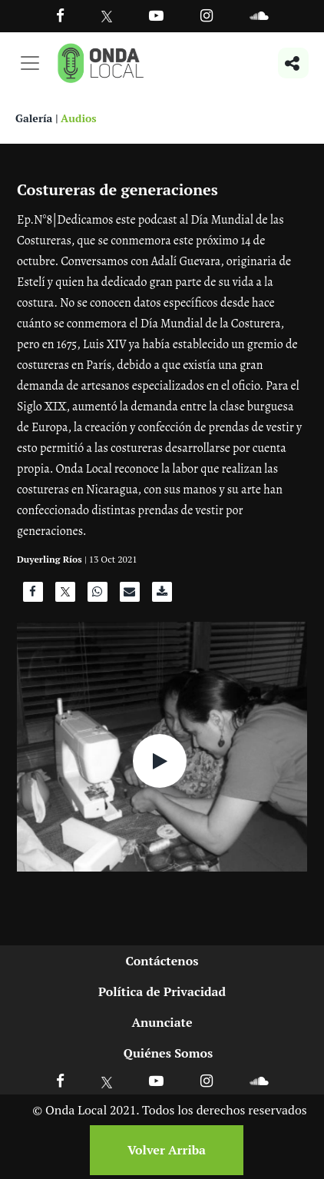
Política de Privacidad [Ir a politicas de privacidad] (162, 991)
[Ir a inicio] (100, 63)
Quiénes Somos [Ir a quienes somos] (168, 1052)
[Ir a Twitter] (107, 16)
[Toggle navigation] (30, 63)
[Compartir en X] (65, 595)
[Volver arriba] (162, 1150)
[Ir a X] (107, 1080)
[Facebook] (60, 15)
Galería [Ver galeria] (33, 118)
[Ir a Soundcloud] (259, 1080)
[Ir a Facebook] (60, 1080)
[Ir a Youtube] (156, 15)
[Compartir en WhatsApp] (97, 595)
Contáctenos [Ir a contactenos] (162, 960)
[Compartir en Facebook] (33, 595)
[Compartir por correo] (130, 595)
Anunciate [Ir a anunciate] (161, 1022)
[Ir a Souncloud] (259, 15)
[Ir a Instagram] (206, 15)
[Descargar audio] (162, 595)
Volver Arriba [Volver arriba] (166, 1149)
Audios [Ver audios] (79, 118)
